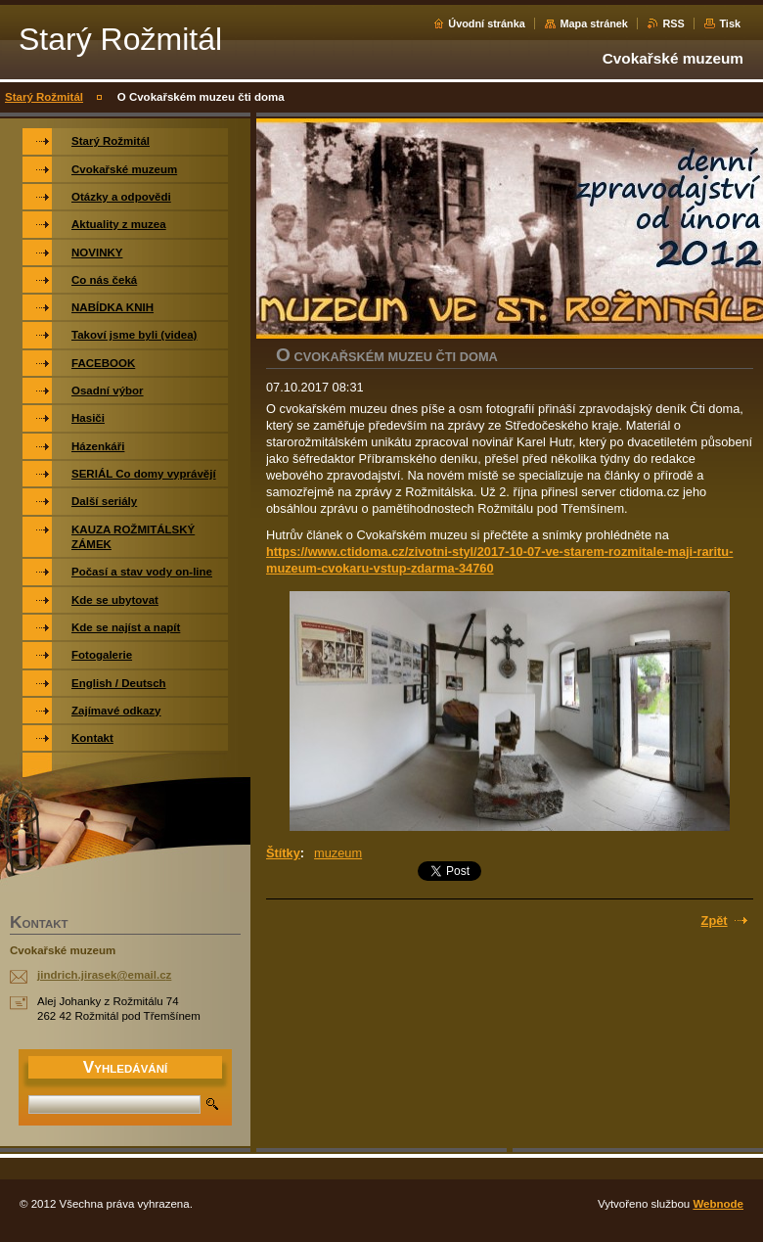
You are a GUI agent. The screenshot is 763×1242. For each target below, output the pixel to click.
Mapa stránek (594, 23)
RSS (673, 23)
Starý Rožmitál (44, 97)
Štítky (283, 853)
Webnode (718, 1204)
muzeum (338, 853)
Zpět (714, 920)
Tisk (730, 23)
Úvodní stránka (486, 23)
